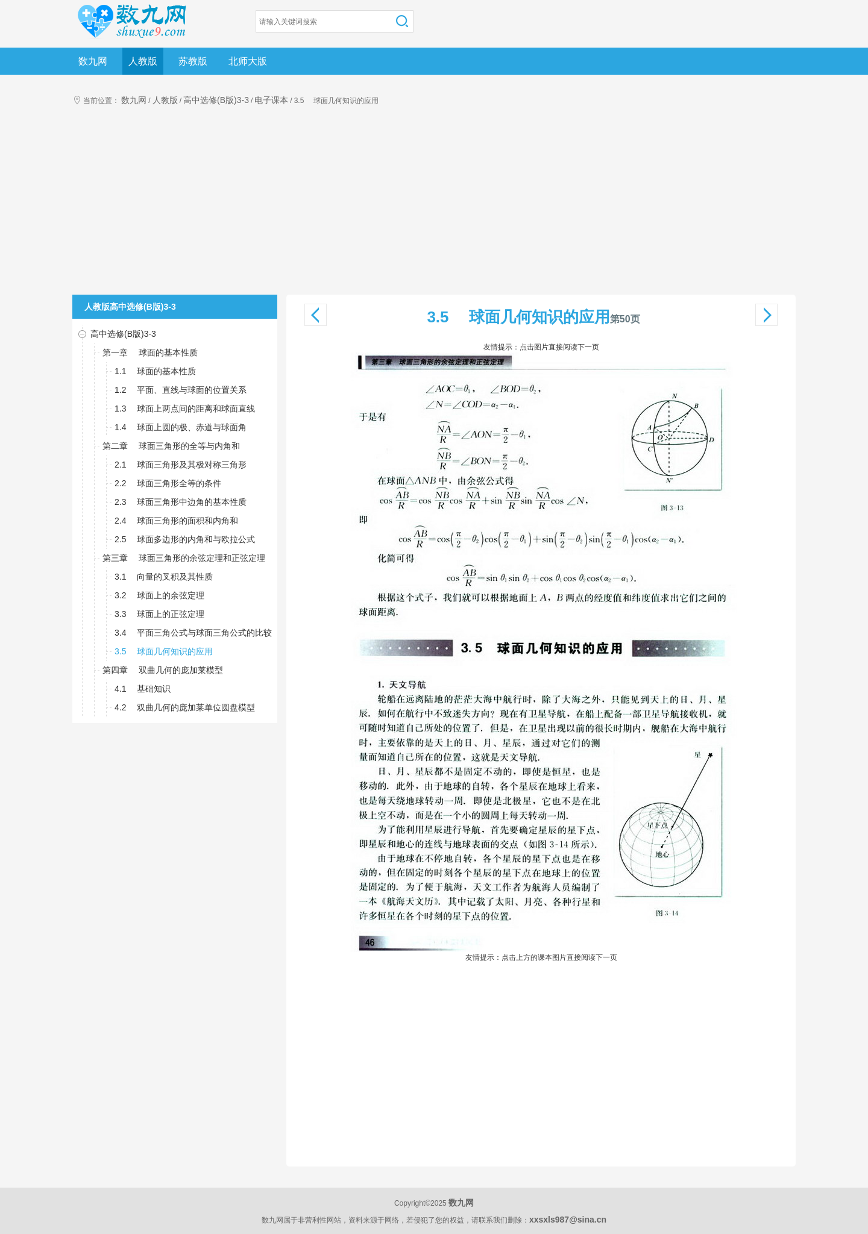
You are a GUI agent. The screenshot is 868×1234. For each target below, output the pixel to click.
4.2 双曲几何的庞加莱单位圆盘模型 (185, 707)
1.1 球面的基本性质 (155, 371)
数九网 (92, 61)
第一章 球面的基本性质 (150, 352)
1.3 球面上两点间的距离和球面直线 (185, 408)
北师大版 (247, 61)
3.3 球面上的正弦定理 (159, 614)
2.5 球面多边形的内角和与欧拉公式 (185, 539)
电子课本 (271, 100)
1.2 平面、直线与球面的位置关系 (181, 390)
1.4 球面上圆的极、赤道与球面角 (181, 427)
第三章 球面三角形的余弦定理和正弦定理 (183, 558)
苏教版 (192, 61)
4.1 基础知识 (143, 689)
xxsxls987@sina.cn (567, 1219)
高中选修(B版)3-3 (216, 100)
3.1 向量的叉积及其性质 (164, 576)
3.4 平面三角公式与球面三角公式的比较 (193, 632)
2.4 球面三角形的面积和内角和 (176, 520)
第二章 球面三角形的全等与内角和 (171, 446)
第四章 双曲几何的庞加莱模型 (162, 670)
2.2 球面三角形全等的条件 (168, 483)
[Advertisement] (434, 204)
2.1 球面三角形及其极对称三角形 (181, 464)
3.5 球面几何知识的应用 (164, 651)
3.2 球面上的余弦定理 (159, 595)
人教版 (142, 61)
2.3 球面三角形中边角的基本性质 (181, 502)
